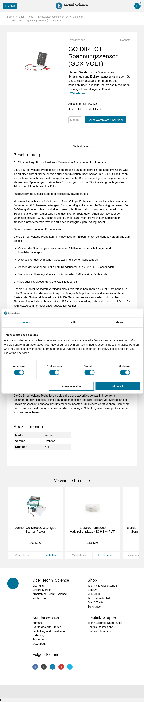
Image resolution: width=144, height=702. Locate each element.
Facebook (35, 667)
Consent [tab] (25, 322)
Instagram (44, 667)
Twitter (70, 667)
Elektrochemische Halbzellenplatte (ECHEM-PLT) (92, 530)
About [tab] (119, 322)
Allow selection (71, 386)
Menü (9, 6)
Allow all (117, 386)
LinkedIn (52, 667)
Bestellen (48, 555)
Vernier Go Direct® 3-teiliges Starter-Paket (35, 530)
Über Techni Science (50, 580)
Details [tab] (72, 322)
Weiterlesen (77, 93)
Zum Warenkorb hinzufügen (106, 119)
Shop (92, 580)
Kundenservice (45, 617)
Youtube (61, 667)
